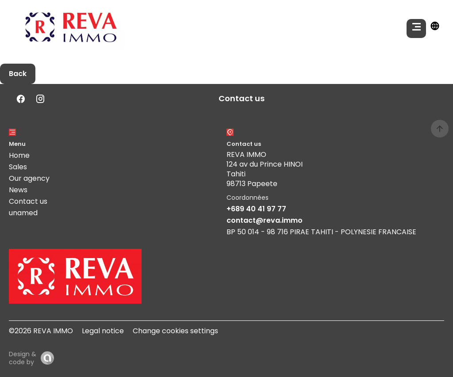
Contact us (28, 201)
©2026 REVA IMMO (41, 331)
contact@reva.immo (264, 220)
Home (19, 155)
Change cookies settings (175, 331)
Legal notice (103, 331)
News (18, 190)
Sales (18, 167)
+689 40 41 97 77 (256, 209)
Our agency (29, 178)
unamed (23, 213)
